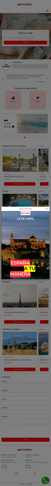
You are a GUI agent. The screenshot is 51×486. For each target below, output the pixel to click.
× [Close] (47, 209)
